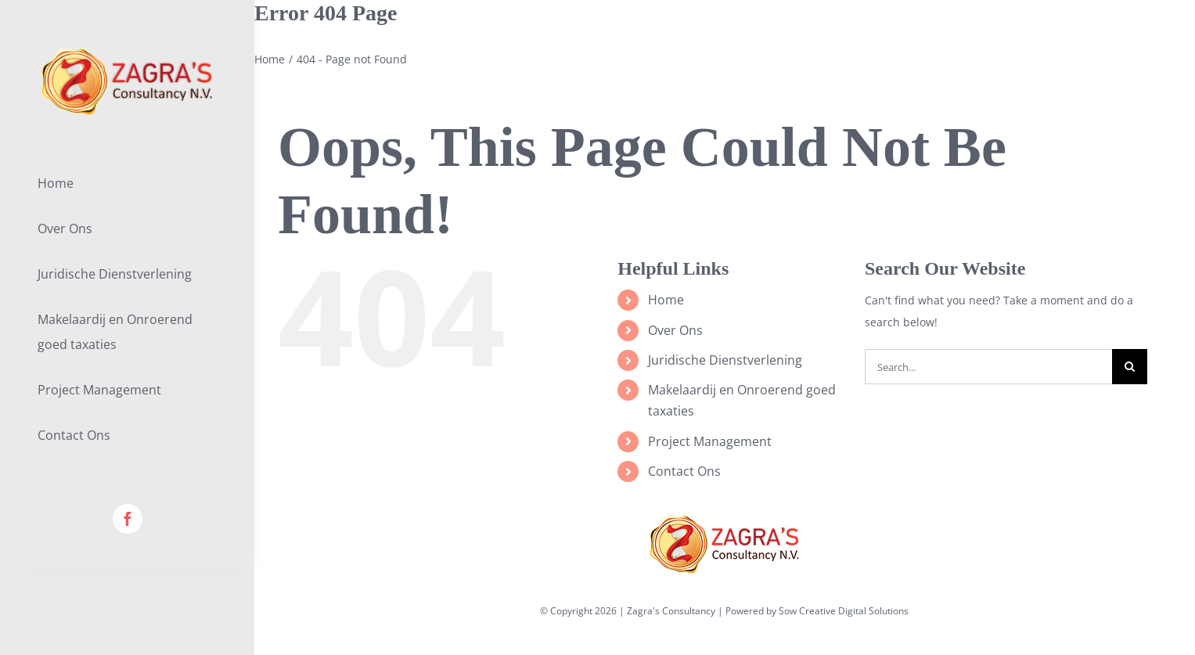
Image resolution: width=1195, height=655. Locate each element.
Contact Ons (684, 471)
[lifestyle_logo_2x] (127, 52)
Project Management (710, 441)
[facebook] (127, 519)
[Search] (1129, 366)
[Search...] (988, 366)
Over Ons (675, 330)
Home (666, 299)
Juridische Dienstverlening (725, 360)
